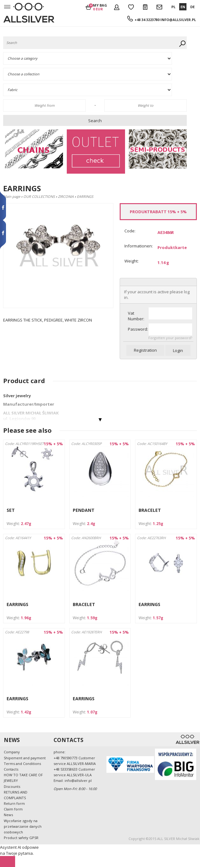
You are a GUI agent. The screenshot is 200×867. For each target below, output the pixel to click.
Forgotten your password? (170, 338)
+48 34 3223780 (146, 19)
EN (182, 6)
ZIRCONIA (66, 196)
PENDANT (83, 510)
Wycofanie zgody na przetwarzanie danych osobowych (23, 826)
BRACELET (150, 510)
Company (12, 752)
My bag (100, 7)
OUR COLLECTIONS (39, 196)
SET (11, 510)
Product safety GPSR (21, 837)
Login (178, 350)
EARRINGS (17, 604)
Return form (14, 803)
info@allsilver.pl (178, 19)
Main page (11, 196)
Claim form (13, 809)
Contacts (11, 769)
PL (173, 6)
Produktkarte (172, 247)
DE (192, 6)
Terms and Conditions (22, 763)
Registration (145, 350)
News (8, 814)
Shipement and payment (25, 758)
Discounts (12, 786)
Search (95, 120)
